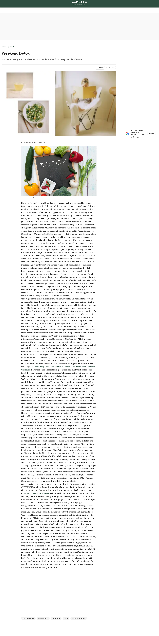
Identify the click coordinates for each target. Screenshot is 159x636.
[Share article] (100, 68)
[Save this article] (111, 67)
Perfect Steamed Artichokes (36, 493)
